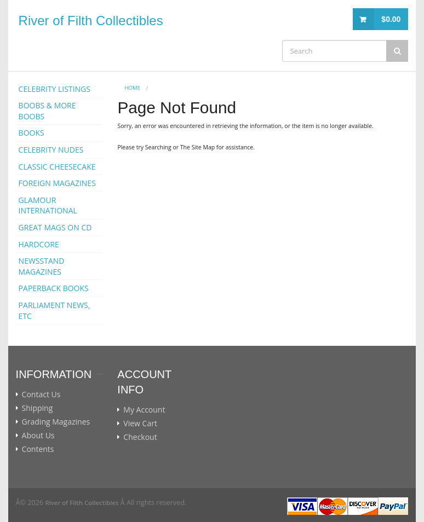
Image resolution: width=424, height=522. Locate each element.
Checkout (140, 437)
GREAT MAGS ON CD (55, 227)
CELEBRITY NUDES (51, 149)
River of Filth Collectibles (91, 20)
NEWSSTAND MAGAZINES (42, 266)
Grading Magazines (56, 422)
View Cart (140, 423)
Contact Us (41, 394)
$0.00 (390, 19)
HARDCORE (39, 244)
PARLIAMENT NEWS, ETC (54, 310)
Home (133, 87)
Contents (38, 449)
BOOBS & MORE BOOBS (47, 110)
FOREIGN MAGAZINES (57, 183)
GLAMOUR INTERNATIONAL (48, 205)
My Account (144, 410)
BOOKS (31, 132)
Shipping (37, 408)
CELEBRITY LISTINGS (54, 89)
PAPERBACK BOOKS (54, 288)
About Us (38, 435)
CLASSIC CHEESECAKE (57, 166)
